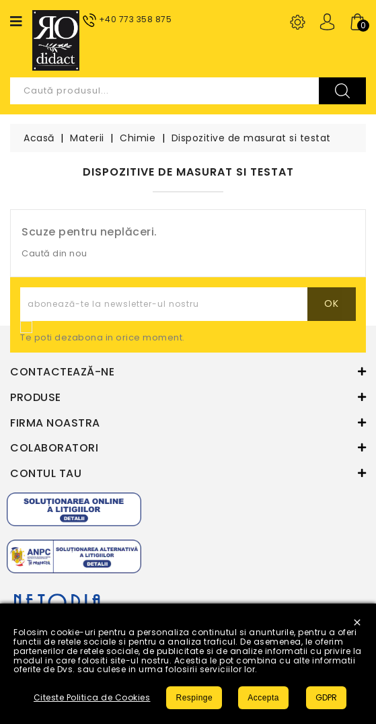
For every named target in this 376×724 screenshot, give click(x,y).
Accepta (263, 697)
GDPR (326, 697)
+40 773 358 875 (135, 19)
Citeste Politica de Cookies (92, 697)
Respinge (194, 697)
